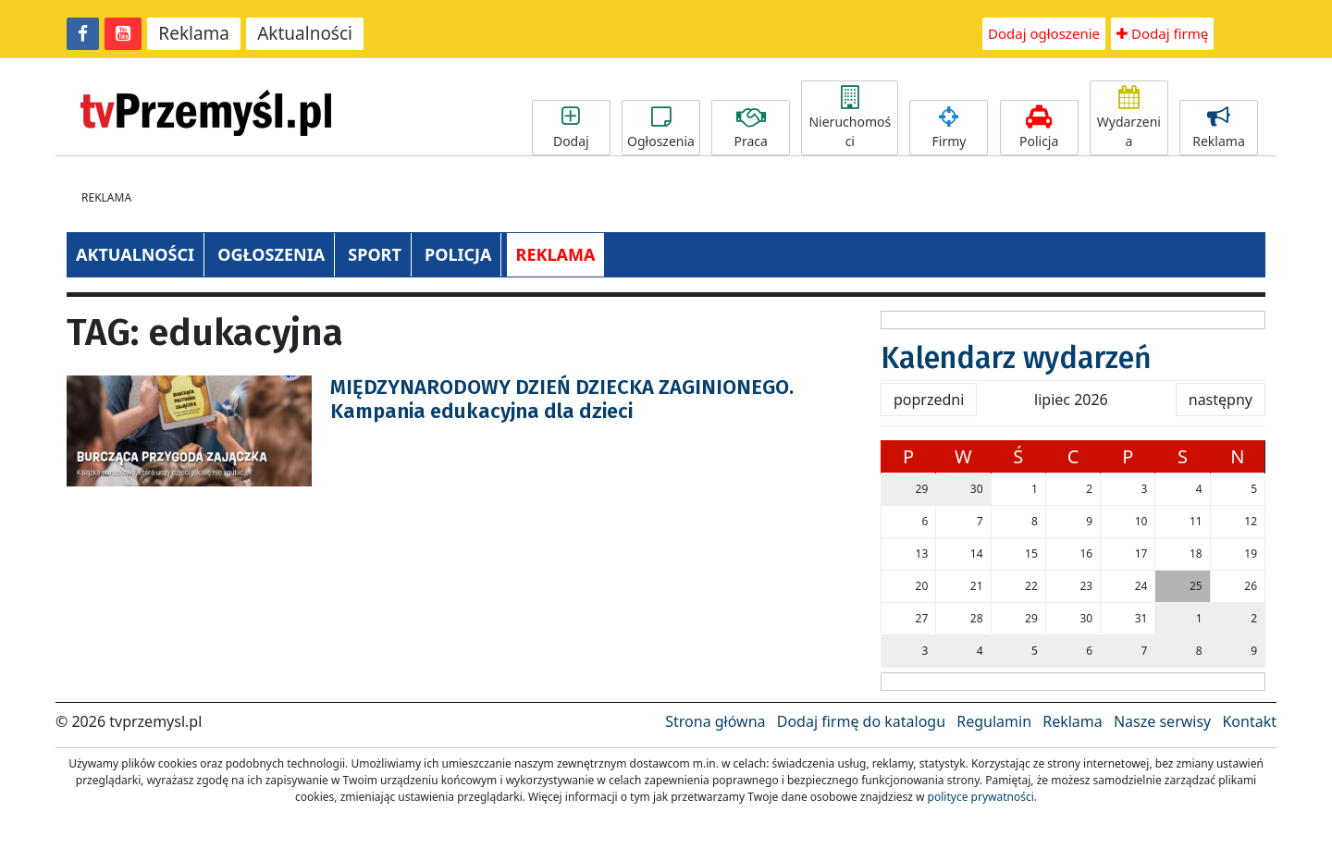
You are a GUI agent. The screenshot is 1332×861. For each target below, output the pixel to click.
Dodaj (571, 127)
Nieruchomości (850, 118)
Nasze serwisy (1162, 721)
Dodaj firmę (1162, 33)
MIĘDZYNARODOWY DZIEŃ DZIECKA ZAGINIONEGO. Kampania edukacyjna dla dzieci (562, 399)
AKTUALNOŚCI (135, 254)
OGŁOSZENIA (271, 254)
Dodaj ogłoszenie (1044, 33)
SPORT (374, 254)
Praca (750, 127)
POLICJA (458, 254)
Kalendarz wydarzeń (1016, 357)
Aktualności (304, 33)
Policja (1039, 127)
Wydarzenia (1129, 118)
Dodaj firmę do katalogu (861, 721)
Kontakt (1249, 721)
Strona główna (715, 721)
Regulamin (993, 721)
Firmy (948, 127)
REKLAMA (556, 254)
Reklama (193, 33)
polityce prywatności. (982, 797)
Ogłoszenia (661, 127)
